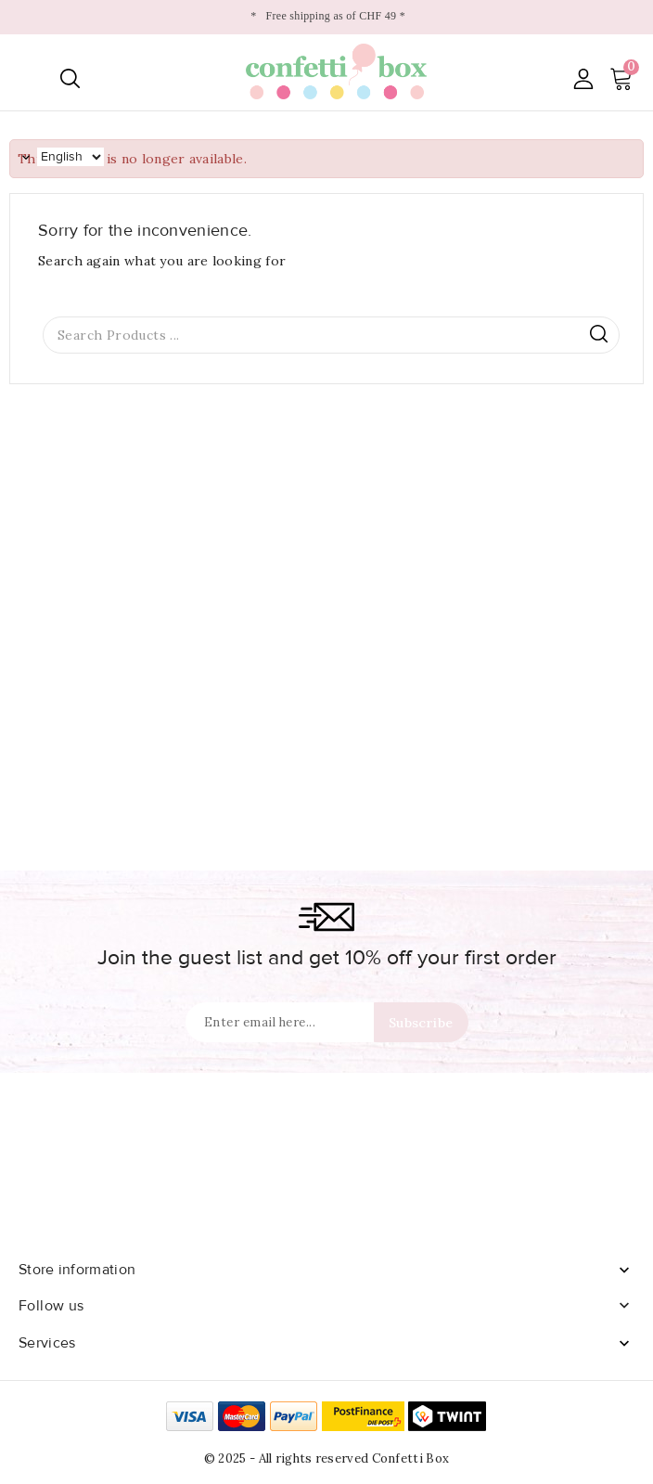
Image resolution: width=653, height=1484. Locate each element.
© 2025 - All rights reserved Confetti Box (326, 1458)
